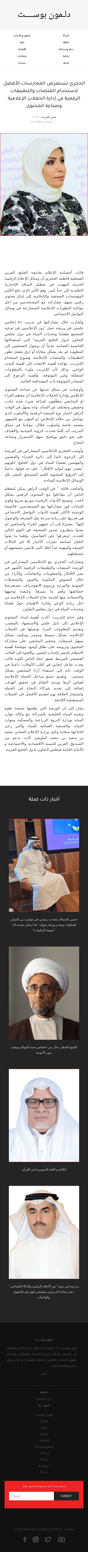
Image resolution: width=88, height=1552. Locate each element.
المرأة (66, 35)
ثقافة (66, 42)
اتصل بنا (44, 1405)
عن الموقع (44, 1399)
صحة (66, 63)
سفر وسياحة (66, 49)
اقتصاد (22, 49)
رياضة (66, 56)
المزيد (43, 1374)
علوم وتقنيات (22, 35)
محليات (22, 56)
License (69, 1529)
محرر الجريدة (48, 116)
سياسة (22, 63)
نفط (22, 42)
